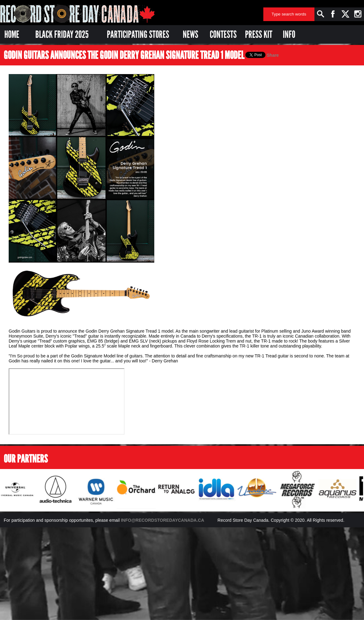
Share (273, 55)
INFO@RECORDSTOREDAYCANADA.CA (162, 520)
